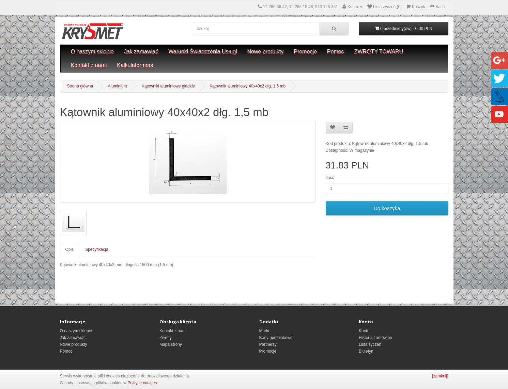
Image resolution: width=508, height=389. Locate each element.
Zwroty (165, 337)
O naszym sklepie (92, 51)
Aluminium (117, 86)
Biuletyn (366, 351)
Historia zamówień (375, 337)
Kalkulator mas (135, 65)
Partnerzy (268, 344)
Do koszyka (387, 208)
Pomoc (335, 51)
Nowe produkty (265, 51)
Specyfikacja (96, 249)
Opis (69, 249)
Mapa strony (170, 344)
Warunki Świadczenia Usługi (202, 51)
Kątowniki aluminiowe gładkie (168, 86)
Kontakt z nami (89, 65)
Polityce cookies (142, 382)
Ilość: (330, 177)
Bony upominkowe (276, 337)
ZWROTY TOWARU (378, 51)
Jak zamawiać (141, 51)
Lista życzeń (370, 344)
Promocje (305, 51)
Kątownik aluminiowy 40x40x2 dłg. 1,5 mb (248, 86)
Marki (264, 330)
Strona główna (80, 86)
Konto (364, 330)
